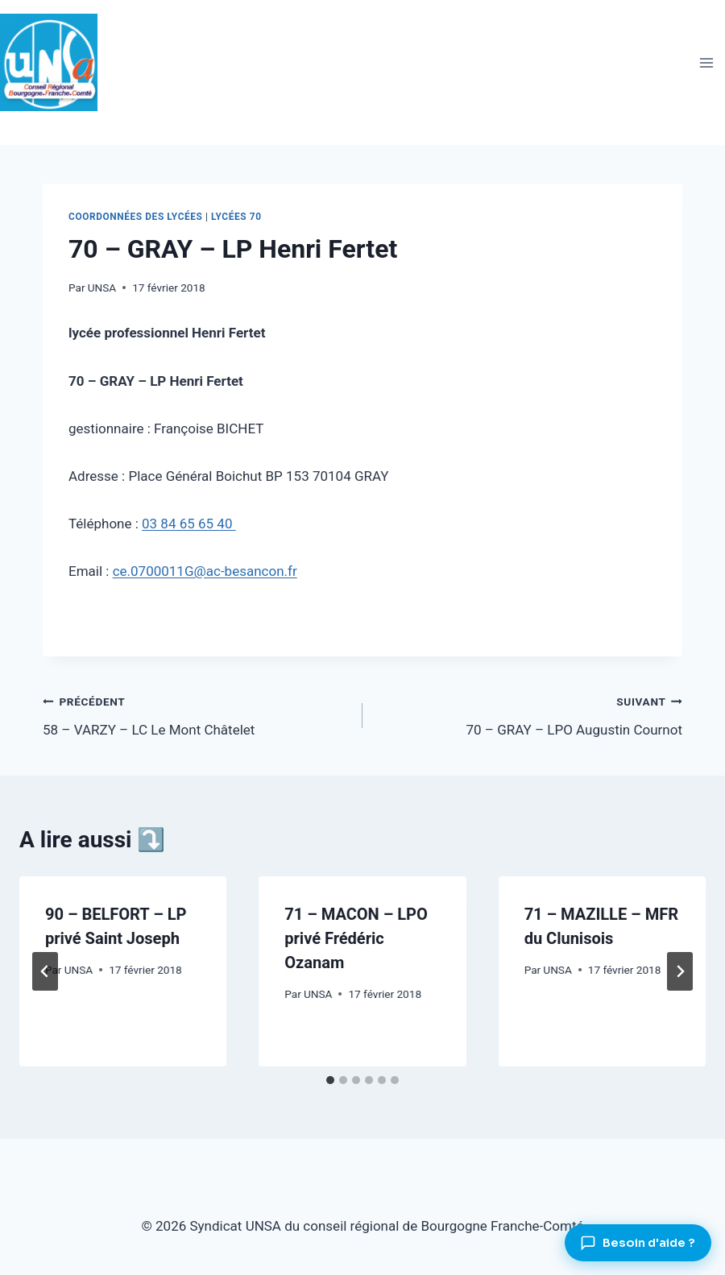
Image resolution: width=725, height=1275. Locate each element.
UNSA (102, 287)
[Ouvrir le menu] (706, 62)
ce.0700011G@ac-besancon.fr (205, 571)
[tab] (330, 1080)
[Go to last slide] (45, 971)
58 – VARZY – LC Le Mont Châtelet (196, 714)
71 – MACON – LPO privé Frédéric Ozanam (355, 938)
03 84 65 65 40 (189, 523)
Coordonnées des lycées (135, 216)
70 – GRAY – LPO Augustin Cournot (529, 714)
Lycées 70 (236, 216)
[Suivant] (680, 971)
